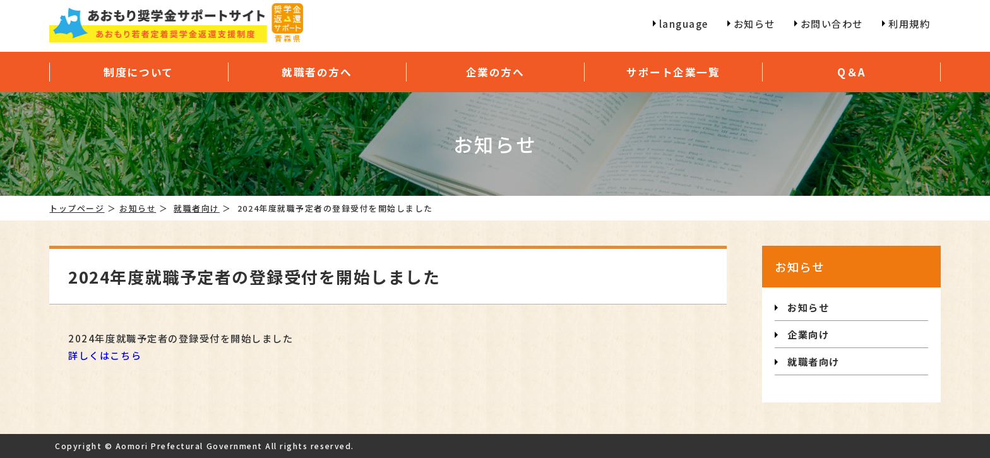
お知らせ (137, 208)
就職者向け (197, 208)
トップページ (76, 208)
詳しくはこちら (104, 355)
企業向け (808, 334)
